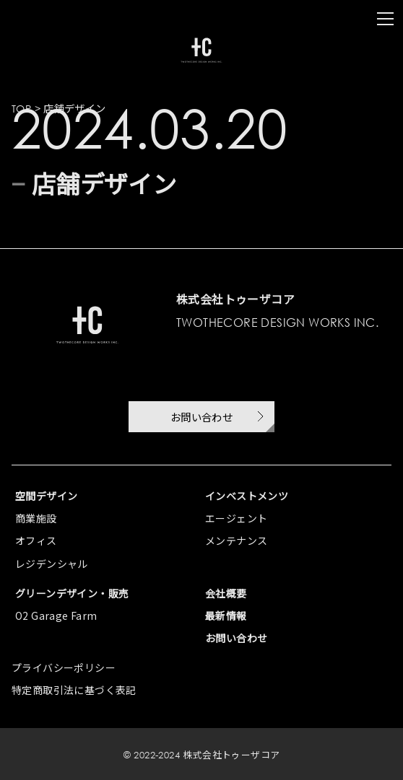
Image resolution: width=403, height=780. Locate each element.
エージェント (236, 518)
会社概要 (226, 593)
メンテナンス (236, 540)
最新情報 (226, 615)
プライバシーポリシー (64, 667)
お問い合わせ (236, 638)
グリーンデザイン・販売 (72, 593)
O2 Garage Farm (56, 615)
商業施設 (36, 518)
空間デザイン (46, 495)
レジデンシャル (51, 563)
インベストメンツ (246, 495)
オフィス (36, 540)
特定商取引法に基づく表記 (74, 690)
